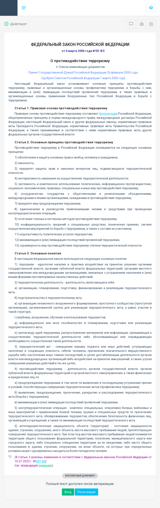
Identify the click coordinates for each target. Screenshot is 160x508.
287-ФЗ (40, 461)
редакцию (45, 465)
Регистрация (86, 492)
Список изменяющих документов (80, 67)
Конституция (108, 113)
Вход (68, 492)
